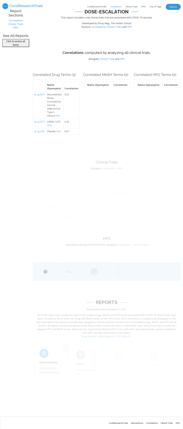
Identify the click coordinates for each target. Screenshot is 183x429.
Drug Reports (89, 339)
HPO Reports (123, 339)
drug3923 (39, 125)
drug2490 (39, 135)
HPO (143, 6)
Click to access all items (15, 44)
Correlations (116, 6)
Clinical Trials (131, 6)
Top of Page (155, 6)
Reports (173, 6)
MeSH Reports (106, 339)
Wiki (58, 119)
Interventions (48, 364)
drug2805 (39, 98)
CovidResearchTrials (96, 6)
